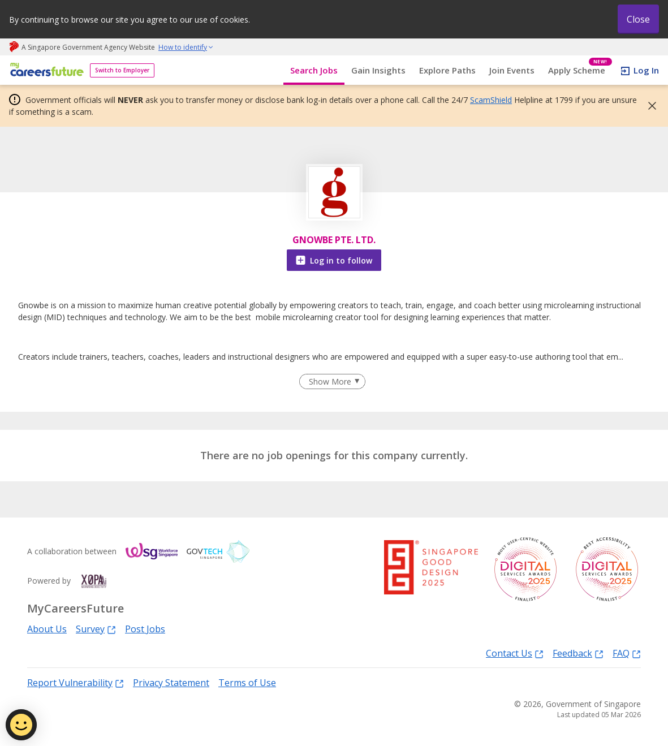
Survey (96, 628)
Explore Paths (447, 70)
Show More (330, 381)
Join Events (512, 70)
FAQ (627, 653)
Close (638, 19)
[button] (649, 106)
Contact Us (515, 653)
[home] (45, 70)
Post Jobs (145, 629)
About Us (47, 629)
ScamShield (491, 99)
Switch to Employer (122, 70)
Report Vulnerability (75, 682)
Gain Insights (378, 70)
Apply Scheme (580, 70)
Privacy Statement (171, 683)
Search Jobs (314, 70)
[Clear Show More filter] (332, 382)
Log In (646, 70)
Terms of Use (247, 683)
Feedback (578, 653)
